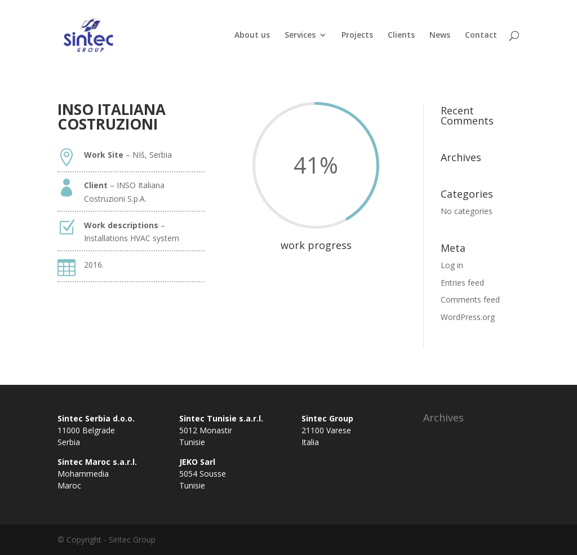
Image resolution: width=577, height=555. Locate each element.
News (439, 35)
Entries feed (462, 282)
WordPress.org (468, 317)
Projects (357, 35)
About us (252, 35)
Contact (481, 35)
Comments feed (470, 299)
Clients (401, 35)
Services (300, 35)
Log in (452, 265)
